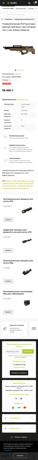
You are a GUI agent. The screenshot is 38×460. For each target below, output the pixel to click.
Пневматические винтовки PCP (24, 19)
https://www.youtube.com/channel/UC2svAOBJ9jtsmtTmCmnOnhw (21, 398)
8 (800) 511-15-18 (20, 365)
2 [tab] (17, 70)
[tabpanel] (19, 50)
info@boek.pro (19, 403)
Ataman (17, 74)
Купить (8, 220)
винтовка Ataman (9, 186)
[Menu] (4, 3)
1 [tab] (15, 70)
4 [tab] (20, 70)
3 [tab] (19, 70)
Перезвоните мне (19, 367)
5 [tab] (22, 70)
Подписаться (28, 351)
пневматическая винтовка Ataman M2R (17, 183)
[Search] (4, 15)
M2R (18, 181)
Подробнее (7, 450)
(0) (10, 80)
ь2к (32, 181)
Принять (20, 456)
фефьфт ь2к (25, 181)
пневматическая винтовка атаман (15, 188)
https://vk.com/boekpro (16, 398)
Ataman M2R (11, 181)
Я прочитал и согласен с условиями (20, 356)
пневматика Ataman (25, 186)
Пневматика (8, 19)
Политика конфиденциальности (23, 355)
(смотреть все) (22, 100)
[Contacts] (29, 3)
